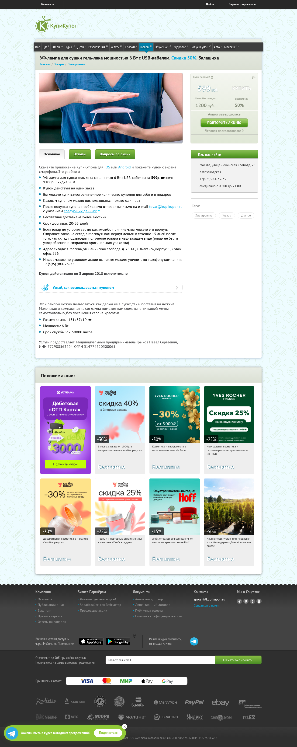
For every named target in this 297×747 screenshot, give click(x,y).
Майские (231, 46)
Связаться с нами (206, 605)
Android (125, 167)
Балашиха (47, 4)
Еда (46, 46)
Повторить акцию (224, 122)
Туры (70, 46)
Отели (57, 46)
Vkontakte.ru (246, 601)
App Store (91, 641)
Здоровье (180, 46)
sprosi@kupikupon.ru (209, 599)
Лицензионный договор (152, 605)
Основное (52, 154)
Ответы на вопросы (52, 622)
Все (37, 47)
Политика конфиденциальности (158, 616)
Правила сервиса (50, 616)
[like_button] (249, 77)
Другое (246, 215)
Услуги (116, 46)
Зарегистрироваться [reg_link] (242, 4)
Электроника (203, 215)
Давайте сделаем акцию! (98, 599)
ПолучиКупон (200, 46)
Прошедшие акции (93, 610)
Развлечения (98, 46)
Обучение (163, 46)
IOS (107, 167)
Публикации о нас (51, 605)
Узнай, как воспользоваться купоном (83, 287)
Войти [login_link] (210, 4)
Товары (146, 46)
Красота (131, 46)
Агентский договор (149, 599)
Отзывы (79, 154)
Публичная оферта (149, 610)
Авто (218, 46)
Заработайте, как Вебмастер (100, 605)
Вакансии (45, 610)
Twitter (252, 601)
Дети (81, 46)
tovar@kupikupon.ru (166, 206)
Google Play (118, 641)
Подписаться (108, 733)
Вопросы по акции (115, 154)
